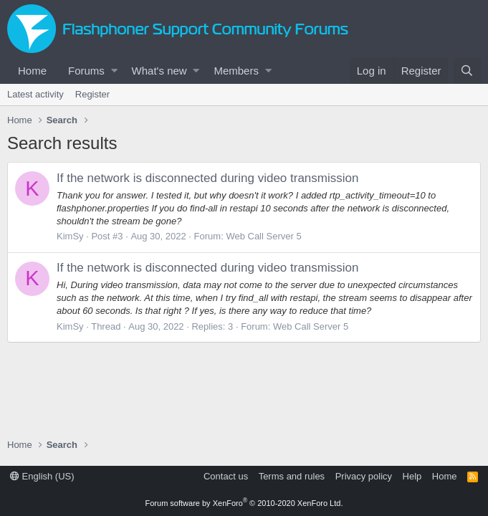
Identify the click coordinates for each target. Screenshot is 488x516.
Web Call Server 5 (263, 236)
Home (32, 70)
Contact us (226, 476)
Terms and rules (292, 476)
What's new (159, 70)
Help (412, 476)
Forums (86, 70)
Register (92, 94)
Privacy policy (363, 476)
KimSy (70, 236)
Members (236, 70)
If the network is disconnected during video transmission (207, 178)
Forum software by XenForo (244, 503)
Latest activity (35, 94)
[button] (114, 70)
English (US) (42, 476)
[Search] (467, 70)
